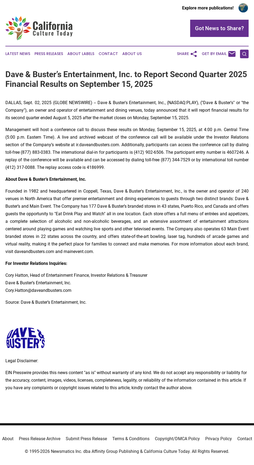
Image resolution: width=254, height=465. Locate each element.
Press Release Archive (39, 438)
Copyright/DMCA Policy (177, 438)
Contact (108, 54)
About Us (132, 54)
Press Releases (48, 54)
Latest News (17, 54)
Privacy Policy (218, 438)
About (7, 438)
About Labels (80, 54)
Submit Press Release (86, 438)
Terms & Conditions (130, 438)
